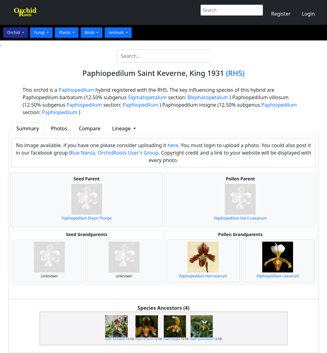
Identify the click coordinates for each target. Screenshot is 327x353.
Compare (89, 128)
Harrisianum (203, 276)
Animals (117, 32)
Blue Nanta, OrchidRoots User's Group (114, 152)
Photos (59, 128)
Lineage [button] (122, 128)
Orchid (14, 32)
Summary (27, 128)
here (173, 145)
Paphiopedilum (76, 89)
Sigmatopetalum (147, 97)
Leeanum (277, 276)
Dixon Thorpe (86, 218)
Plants (65, 32)
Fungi (40, 32)
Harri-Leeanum (240, 218)
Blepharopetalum (207, 97)
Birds (90, 32)
